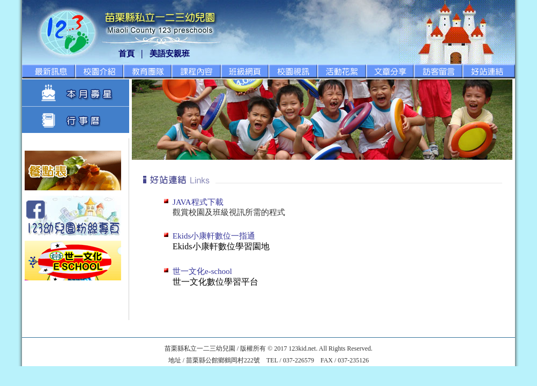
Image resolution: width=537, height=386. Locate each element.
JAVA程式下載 (198, 202)
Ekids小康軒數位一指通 (214, 236)
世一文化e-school (202, 271)
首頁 (126, 53)
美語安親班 (170, 53)
